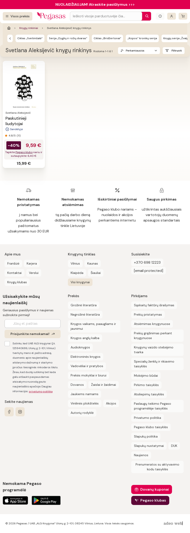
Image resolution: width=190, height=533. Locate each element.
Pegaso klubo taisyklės (151, 427)
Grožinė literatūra (84, 305)
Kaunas (92, 263)
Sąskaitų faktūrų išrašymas (154, 305)
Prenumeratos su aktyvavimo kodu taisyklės (157, 466)
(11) (19, 135)
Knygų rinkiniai (28, 28)
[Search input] (106, 16)
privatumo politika (41, 391)
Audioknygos (80, 347)
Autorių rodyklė (82, 413)
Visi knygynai (80, 282)
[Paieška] (145, 16)
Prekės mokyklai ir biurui (88, 375)
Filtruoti (177, 50)
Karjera (32, 263)
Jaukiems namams (84, 394)
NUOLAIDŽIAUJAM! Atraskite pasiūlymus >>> (95, 4)
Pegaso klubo (24, 152)
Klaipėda (77, 273)
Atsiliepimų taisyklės (149, 394)
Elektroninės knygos (85, 357)
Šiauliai (96, 273)
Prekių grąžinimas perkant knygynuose (153, 335)
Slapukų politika (146, 436)
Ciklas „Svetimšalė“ (30, 38)
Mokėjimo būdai (146, 375)
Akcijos (111, 403)
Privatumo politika (147, 418)
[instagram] (20, 411)
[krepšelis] (183, 16)
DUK (174, 446)
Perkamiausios (135, 50)
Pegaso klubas (153, 500)
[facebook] (9, 411)
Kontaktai (14, 273)
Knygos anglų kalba (85, 338)
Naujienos (141, 455)
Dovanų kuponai (154, 489)
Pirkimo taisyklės (146, 385)
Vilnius (75, 263)
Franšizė (13, 263)
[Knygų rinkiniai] (10, 38)
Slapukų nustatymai (149, 446)
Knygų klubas (17, 282)
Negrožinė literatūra (85, 314)
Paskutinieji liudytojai (15, 121)
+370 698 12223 (147, 262)
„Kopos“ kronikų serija (142, 38)
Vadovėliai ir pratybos (87, 366)
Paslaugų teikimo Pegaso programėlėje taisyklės (152, 406)
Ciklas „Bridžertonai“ (107, 38)
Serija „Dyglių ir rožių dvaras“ (68, 38)
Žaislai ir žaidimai (103, 385)
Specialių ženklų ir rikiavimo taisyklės (154, 363)
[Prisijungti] (171, 16)
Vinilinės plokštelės (85, 403)
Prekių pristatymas (148, 314)
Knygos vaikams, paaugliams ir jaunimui (93, 326)
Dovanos (77, 385)
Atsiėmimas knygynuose (152, 324)
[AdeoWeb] (174, 523)
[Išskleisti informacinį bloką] (160, 16)
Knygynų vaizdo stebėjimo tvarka (153, 349)
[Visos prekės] (17, 16)
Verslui (34, 273)
